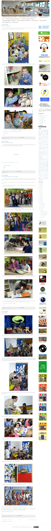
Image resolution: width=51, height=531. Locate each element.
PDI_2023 (40, 166)
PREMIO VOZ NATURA (34, 20)
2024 (40, 184)
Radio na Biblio (42, 173)
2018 (40, 191)
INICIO (3, 18)
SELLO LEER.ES (41, 117)
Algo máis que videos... (43, 131)
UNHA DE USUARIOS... (6, 26)
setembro (42, 207)
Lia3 (47, 160)
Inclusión (45, 155)
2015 (40, 195)
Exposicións (45, 151)
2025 (40, 183)
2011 (40, 200)
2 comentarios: (13, 171)
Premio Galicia (46, 168)
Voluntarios (8, 308)
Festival (46, 152)
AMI (39, 132)
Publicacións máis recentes (6, 519)
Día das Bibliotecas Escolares (43, 142)
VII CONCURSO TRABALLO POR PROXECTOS (23, 20)
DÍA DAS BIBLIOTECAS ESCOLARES (42, 121)
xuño (41, 208)
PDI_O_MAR (46, 167)
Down (46, 148)
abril (41, 217)
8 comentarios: (15, 137)
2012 (40, 199)
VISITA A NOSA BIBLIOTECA (6, 22)
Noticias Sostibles (45, 164)
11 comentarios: (15, 307)
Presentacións (46, 169)
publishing (11, 162)
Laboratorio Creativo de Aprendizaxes (43, 157)
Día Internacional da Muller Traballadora (43, 146)
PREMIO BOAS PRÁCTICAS (43, 115)
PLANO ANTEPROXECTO (43, 20)
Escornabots (40, 151)
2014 (40, 196)
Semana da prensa (44, 176)
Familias (40, 152)
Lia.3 (45, 160)
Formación (40, 153)
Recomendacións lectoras (43, 174)
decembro (42, 203)
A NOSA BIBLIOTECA (42, 118)
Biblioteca (5, 138)
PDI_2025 (40, 167)
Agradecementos (45, 129)
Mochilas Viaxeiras (42, 163)
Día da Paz (42, 140)
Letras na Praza (41, 160)
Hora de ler (45, 154)
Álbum (39, 130)
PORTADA (40, 114)
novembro (42, 204)
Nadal (42, 163)
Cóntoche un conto (44, 138)
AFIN (41, 129)
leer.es (46, 159)
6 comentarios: (13, 515)
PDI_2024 (45, 166)
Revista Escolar (6, 172)
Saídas (46, 175)
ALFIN (43, 130)
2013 (40, 198)
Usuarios (8, 138)
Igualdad (40, 155)
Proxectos (42, 171)
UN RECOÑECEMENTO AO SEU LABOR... (10, 176)
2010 (40, 202)
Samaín (40, 176)
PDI (45, 165)
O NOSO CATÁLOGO (15, 22)
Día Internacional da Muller (42, 145)
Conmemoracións (6, 516)
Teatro (42, 177)
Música (40, 163)
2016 (40, 194)
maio (41, 210)
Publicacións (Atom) (10, 521)
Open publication (4, 162)
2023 (40, 185)
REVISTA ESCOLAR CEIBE (7, 142)
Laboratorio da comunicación (43, 158)
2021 (40, 188)
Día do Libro (10, 516)
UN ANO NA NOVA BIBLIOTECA (42, 123)
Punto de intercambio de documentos (43, 172)
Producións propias (44, 170)
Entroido (40, 149)
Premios (41, 169)
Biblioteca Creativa (42, 135)
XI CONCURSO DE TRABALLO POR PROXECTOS (12, 18)
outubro (42, 206)
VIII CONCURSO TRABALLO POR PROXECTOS (9, 20)
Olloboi (41, 165)
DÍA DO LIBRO (4, 312)
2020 (40, 189)
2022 (40, 187)
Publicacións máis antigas (33, 519)
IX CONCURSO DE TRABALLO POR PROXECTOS (28, 18)
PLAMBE (41, 168)
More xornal (16, 162)
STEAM (39, 177)
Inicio (19, 519)
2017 (40, 192)
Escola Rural (45, 150)
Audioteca (45, 132)
